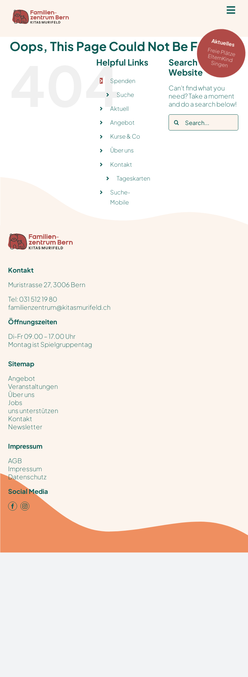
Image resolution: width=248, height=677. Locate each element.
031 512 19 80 (38, 299)
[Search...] (203, 122)
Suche (125, 94)
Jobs (15, 402)
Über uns (122, 150)
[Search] (177, 122)
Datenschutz (27, 477)
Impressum (25, 468)
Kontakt (121, 164)
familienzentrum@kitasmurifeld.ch (59, 307)
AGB (15, 460)
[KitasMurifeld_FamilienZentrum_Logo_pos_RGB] (40, 237)
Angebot (122, 122)
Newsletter (25, 426)
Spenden (122, 80)
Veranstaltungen (33, 386)
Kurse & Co (125, 136)
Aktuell (119, 108)
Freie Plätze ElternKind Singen (223, 52)
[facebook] (12, 506)
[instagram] (24, 506)
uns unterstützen (33, 410)
